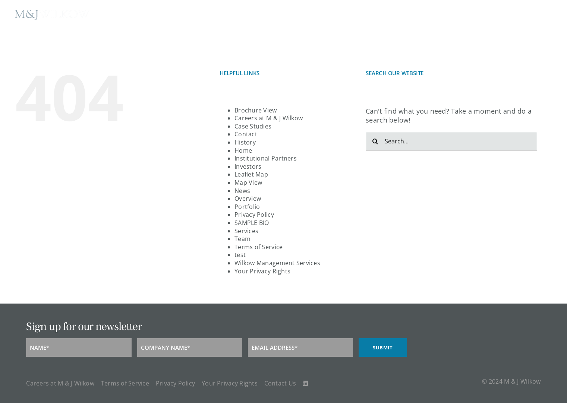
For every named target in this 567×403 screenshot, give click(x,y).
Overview (247, 198)
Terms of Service (258, 247)
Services (246, 231)
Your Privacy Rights (262, 271)
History (245, 142)
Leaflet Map (251, 174)
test (240, 255)
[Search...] (451, 141)
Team (242, 239)
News (242, 191)
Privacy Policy (254, 214)
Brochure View (255, 110)
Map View (248, 182)
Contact (245, 134)
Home (243, 150)
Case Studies (252, 126)
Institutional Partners (265, 158)
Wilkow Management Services (277, 263)
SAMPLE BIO (251, 223)
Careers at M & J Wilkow (268, 118)
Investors (247, 166)
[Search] (375, 141)
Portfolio (247, 207)
